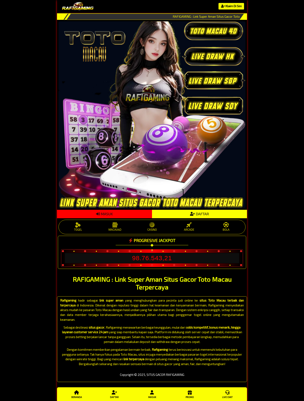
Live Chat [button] (227, 394)
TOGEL (78, 226)
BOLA (226, 226)
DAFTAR (199, 213)
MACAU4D (114, 226)
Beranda (76, 394)
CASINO (151, 226)
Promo (189, 394)
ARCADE (189, 226)
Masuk (152, 394)
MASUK (104, 213)
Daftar (114, 394)
